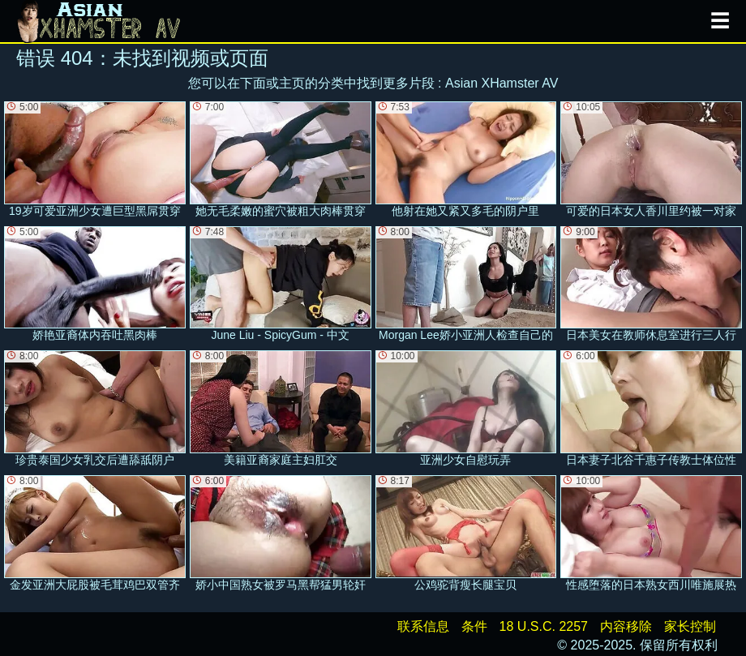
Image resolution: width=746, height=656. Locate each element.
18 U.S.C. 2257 (543, 626)
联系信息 (423, 626)
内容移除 (626, 626)
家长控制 (690, 626)
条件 (474, 626)
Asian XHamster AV (501, 83)
